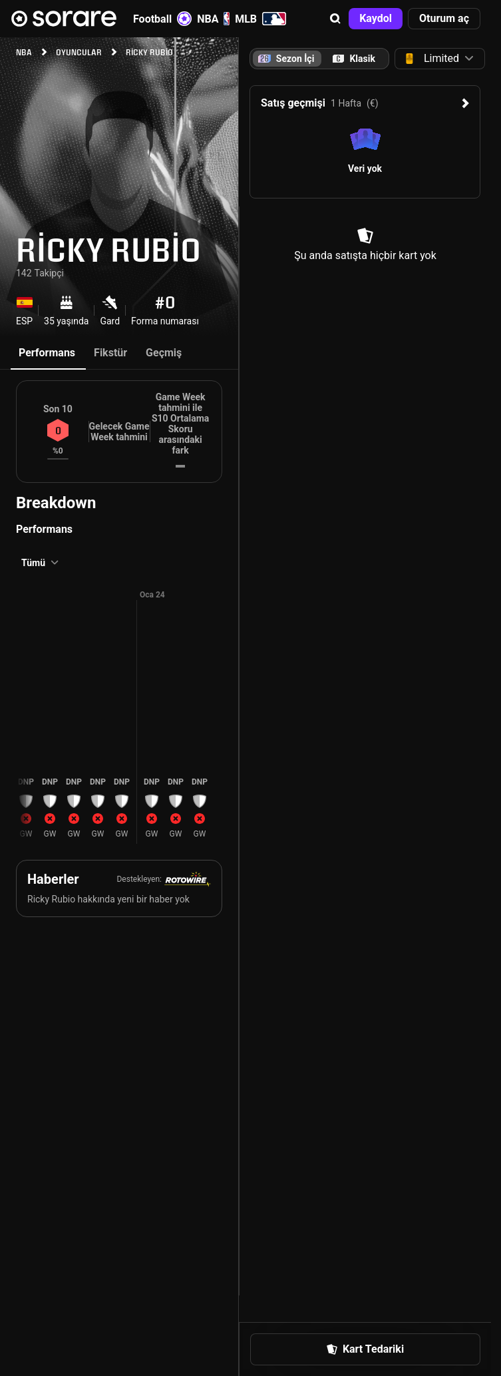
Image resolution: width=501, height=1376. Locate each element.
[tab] (354, 58)
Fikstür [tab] (110, 352)
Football (162, 18)
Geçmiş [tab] (164, 352)
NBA (213, 18)
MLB (260, 18)
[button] (335, 18)
